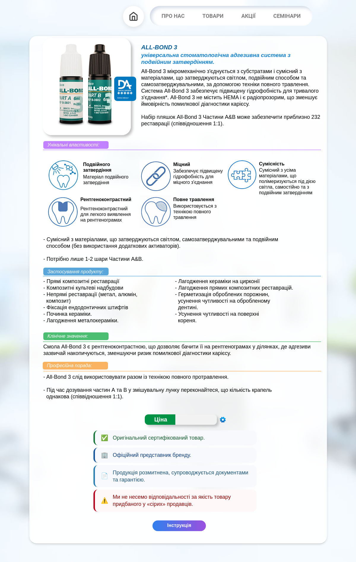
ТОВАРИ (212, 16)
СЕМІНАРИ (287, 16)
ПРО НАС (173, 16)
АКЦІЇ (248, 16)
